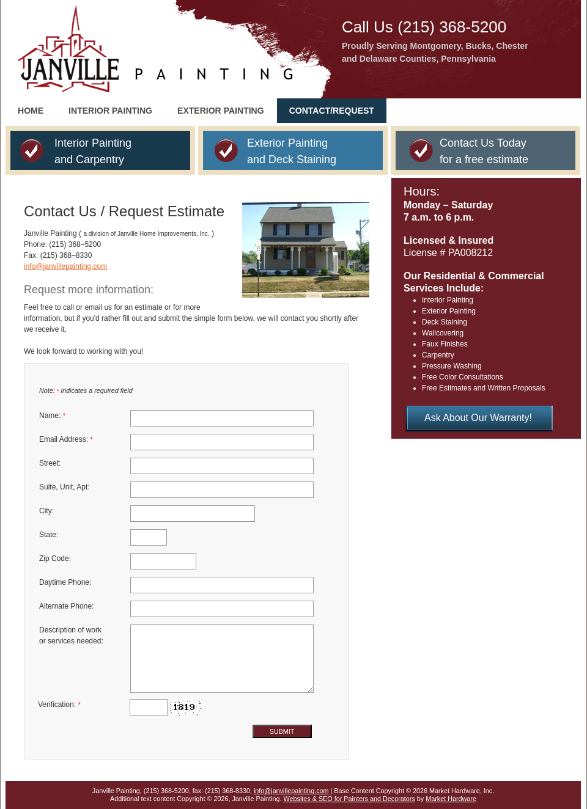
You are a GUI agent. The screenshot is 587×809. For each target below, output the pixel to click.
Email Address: (66, 439)
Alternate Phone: (66, 606)
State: (48, 534)
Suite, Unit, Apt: (64, 487)
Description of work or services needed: (71, 635)
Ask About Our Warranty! (478, 417)
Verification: (59, 704)
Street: (50, 463)
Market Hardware (451, 798)
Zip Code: (55, 558)
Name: (52, 415)
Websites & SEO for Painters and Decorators (349, 798)
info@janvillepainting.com (65, 266)
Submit (282, 731)
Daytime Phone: (65, 582)
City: (46, 511)
